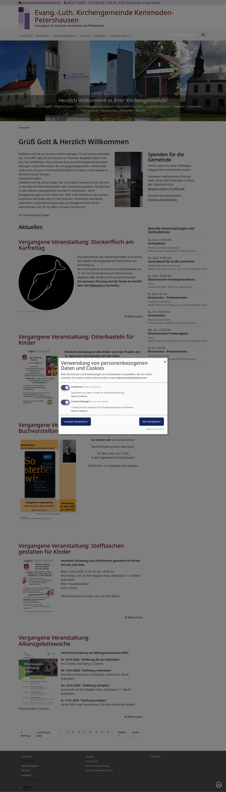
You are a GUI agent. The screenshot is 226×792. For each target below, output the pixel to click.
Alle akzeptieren (151, 421)
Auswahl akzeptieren (75, 421)
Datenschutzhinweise (128, 377)
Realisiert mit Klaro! (155, 429)
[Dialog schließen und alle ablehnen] (164, 360)
